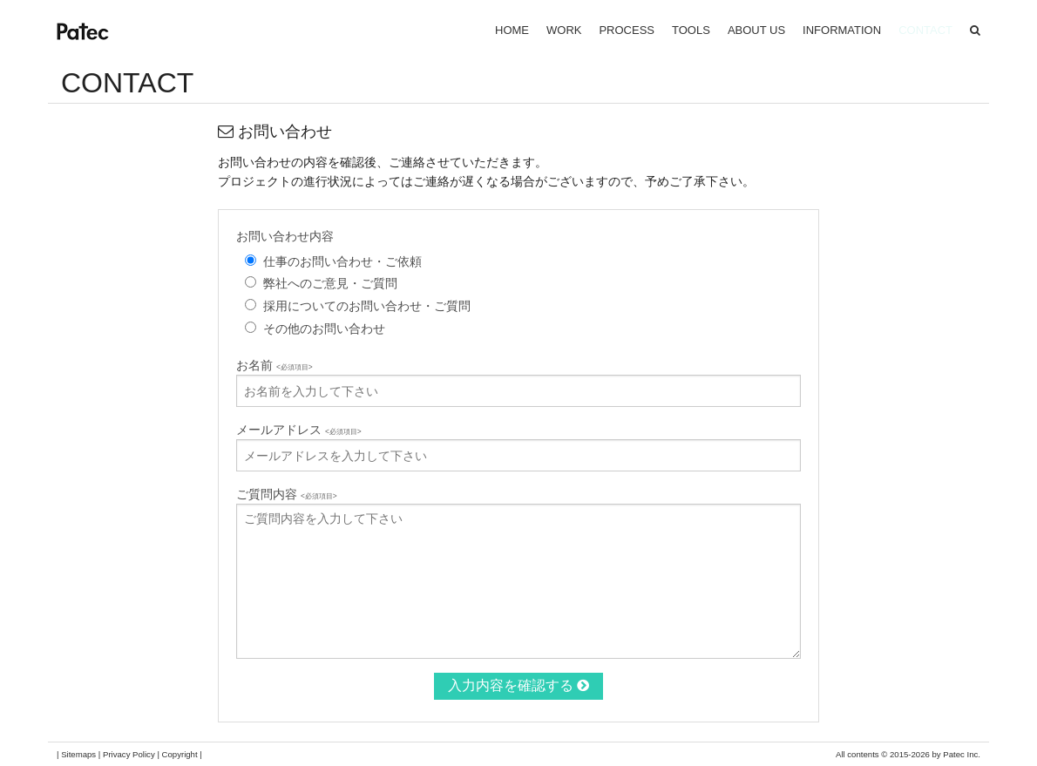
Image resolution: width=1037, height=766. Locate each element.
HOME (512, 30)
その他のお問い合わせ (324, 329)
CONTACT (925, 30)
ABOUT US (756, 30)
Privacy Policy (129, 754)
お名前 (274, 365)
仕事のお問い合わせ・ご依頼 (342, 261)
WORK (563, 30)
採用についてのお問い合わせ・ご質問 (367, 306)
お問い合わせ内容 (285, 236)
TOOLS (691, 30)
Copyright (180, 754)
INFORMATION (842, 30)
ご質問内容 (286, 494)
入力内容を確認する (518, 685)
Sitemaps (78, 754)
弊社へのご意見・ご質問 (330, 283)
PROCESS (626, 30)
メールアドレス (299, 430)
